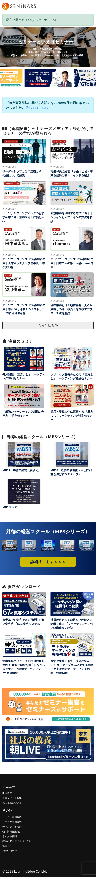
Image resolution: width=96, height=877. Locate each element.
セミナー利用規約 (12, 817)
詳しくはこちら (37, 107)
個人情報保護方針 (12, 831)
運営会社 (7, 846)
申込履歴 (7, 793)
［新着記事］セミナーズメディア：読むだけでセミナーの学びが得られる (47, 131)
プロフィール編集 (12, 798)
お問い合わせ (9, 850)
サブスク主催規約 (12, 826)
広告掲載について (12, 802)
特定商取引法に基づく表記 (16, 841)
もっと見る (48, 325)
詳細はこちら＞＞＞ (48, 562)
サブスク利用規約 (12, 822)
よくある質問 (9, 836)
